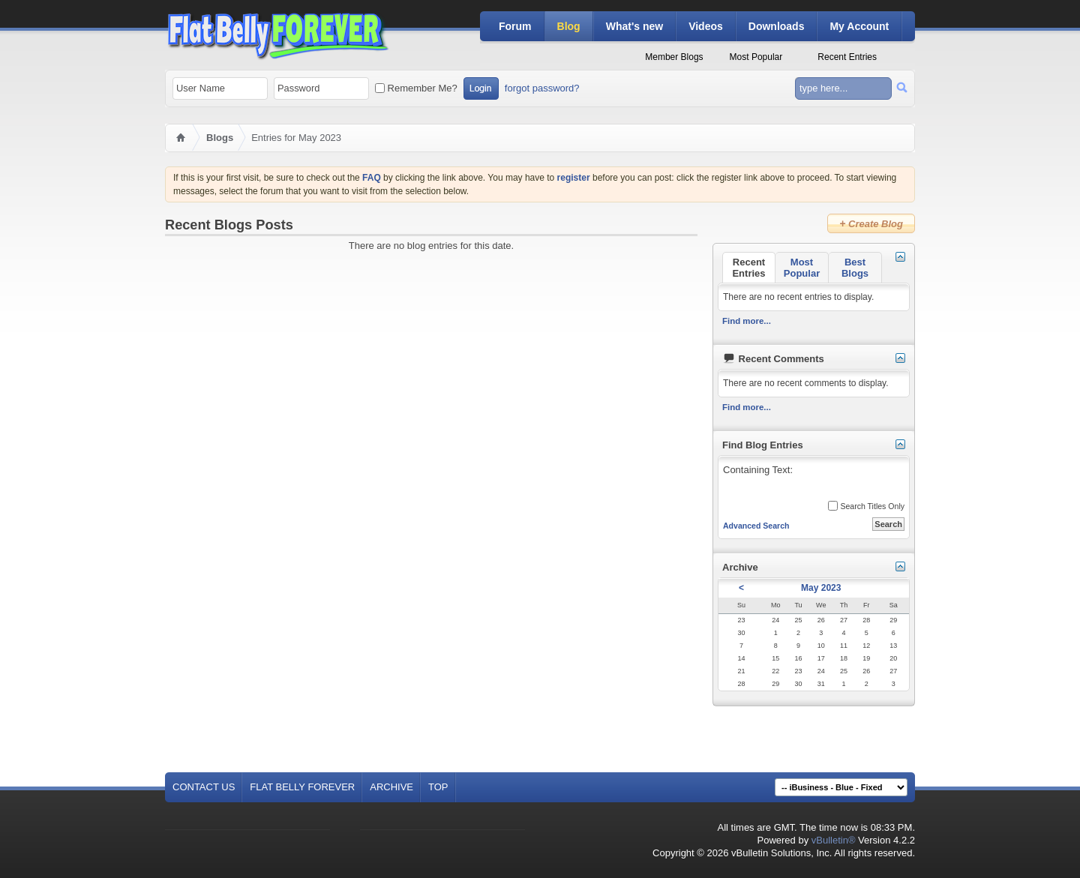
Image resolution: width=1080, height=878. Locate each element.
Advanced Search (756, 525)
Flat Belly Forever (302, 787)
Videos (705, 26)
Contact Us (203, 787)
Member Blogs (674, 57)
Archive (391, 787)
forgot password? (542, 88)
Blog (568, 26)
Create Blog (871, 223)
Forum (515, 26)
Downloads (776, 26)
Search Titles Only (866, 506)
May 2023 (821, 588)
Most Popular (756, 57)
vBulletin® (834, 840)
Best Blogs (855, 267)
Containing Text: (813, 479)
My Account (859, 26)
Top (438, 787)
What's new (634, 26)
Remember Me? (416, 88)
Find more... (746, 320)
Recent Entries (847, 57)
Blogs (219, 137)
